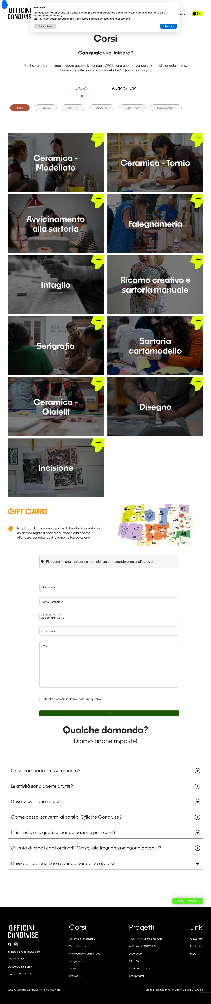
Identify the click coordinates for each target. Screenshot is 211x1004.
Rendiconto (163, 989)
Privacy (176, 989)
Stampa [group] (73, 107)
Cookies (188, 989)
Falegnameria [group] (166, 107)
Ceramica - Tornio (79, 946)
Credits (199, 989)
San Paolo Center (139, 968)
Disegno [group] (101, 107)
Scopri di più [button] (45, 26)
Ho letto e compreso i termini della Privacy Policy (72, 698)
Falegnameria (77, 960)
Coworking (196, 938)
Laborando (135, 953)
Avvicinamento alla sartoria (84, 953)
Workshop (124, 88)
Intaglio (73, 968)
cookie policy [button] (56, 15)
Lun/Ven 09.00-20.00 (20, 974)
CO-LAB (134, 960)
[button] (175, 7)
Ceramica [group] (132, 107)
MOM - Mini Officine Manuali (145, 938)
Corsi (82, 88)
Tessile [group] (45, 107)
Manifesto (196, 946)
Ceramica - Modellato (82, 938)
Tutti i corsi (75, 975)
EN (199, 13)
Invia (109, 713)
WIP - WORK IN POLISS (142, 946)
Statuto (150, 989)
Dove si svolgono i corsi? (105, 801)
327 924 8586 (16, 959)
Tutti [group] (20, 107)
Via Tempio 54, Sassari (20, 966)
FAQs (193, 953)
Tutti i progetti (136, 975)
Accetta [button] (169, 26)
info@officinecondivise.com (24, 951)
